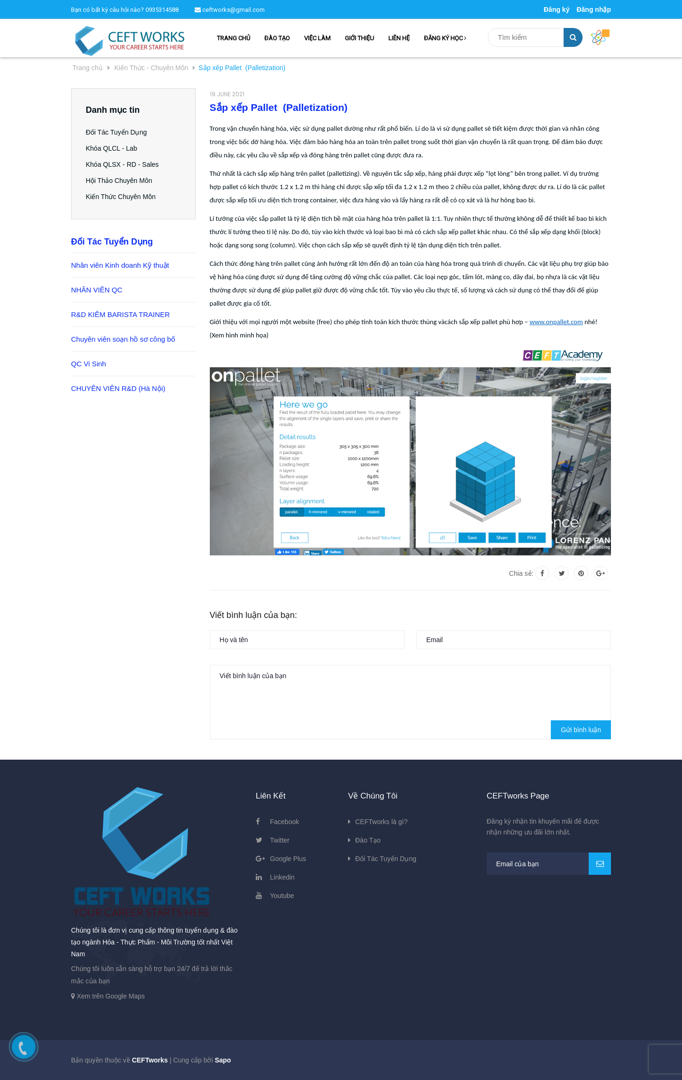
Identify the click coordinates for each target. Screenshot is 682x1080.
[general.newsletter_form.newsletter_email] (549, 864)
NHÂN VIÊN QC (96, 290)
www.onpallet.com (556, 322)
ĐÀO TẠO (277, 38)
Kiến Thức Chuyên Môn (120, 196)
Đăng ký (556, 9)
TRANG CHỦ (233, 38)
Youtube (282, 895)
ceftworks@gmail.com (230, 9)
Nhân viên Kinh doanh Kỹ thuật (120, 265)
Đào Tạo (368, 840)
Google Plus (288, 858)
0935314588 (162, 9)
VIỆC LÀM (317, 38)
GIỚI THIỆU (359, 38)
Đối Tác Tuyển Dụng (116, 132)
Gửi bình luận (581, 730)
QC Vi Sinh (88, 364)
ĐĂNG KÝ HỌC (445, 38)
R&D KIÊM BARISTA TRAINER (120, 314)
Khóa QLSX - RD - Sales (122, 164)
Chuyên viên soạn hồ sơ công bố (123, 339)
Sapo (223, 1060)
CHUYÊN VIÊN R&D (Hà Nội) (118, 388)
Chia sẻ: (521, 573)
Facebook (284, 822)
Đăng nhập (593, 9)
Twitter (279, 840)
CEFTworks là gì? (381, 822)
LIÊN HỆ (399, 38)
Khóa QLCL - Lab (111, 148)
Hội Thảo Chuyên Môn (119, 180)
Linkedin (282, 877)
